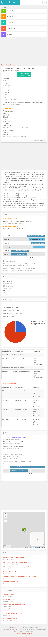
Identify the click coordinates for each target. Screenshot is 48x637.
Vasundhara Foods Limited (10, 572)
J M (21, 65)
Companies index (10, 65)
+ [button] (5, 514)
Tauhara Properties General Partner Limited (14, 604)
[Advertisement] (24, 51)
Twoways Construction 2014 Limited (13, 614)
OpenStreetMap (35, 547)
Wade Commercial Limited (10, 618)
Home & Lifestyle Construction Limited (13, 557)
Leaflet (24, 547)
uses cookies (13, 629)
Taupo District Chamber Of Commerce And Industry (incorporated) (20, 576)
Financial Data (11, 28)
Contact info (10, 22)
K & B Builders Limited (8, 594)
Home (3, 65)
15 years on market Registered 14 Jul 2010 (24, 74)
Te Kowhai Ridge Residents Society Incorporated (16, 567)
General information (12, 11)
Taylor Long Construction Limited (12, 609)
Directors (9, 34)
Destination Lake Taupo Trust (10, 581)
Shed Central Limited (8, 599)
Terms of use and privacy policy (24, 633)
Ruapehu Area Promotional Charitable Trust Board (16, 562)
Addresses (10, 17)
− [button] (5, 516)
